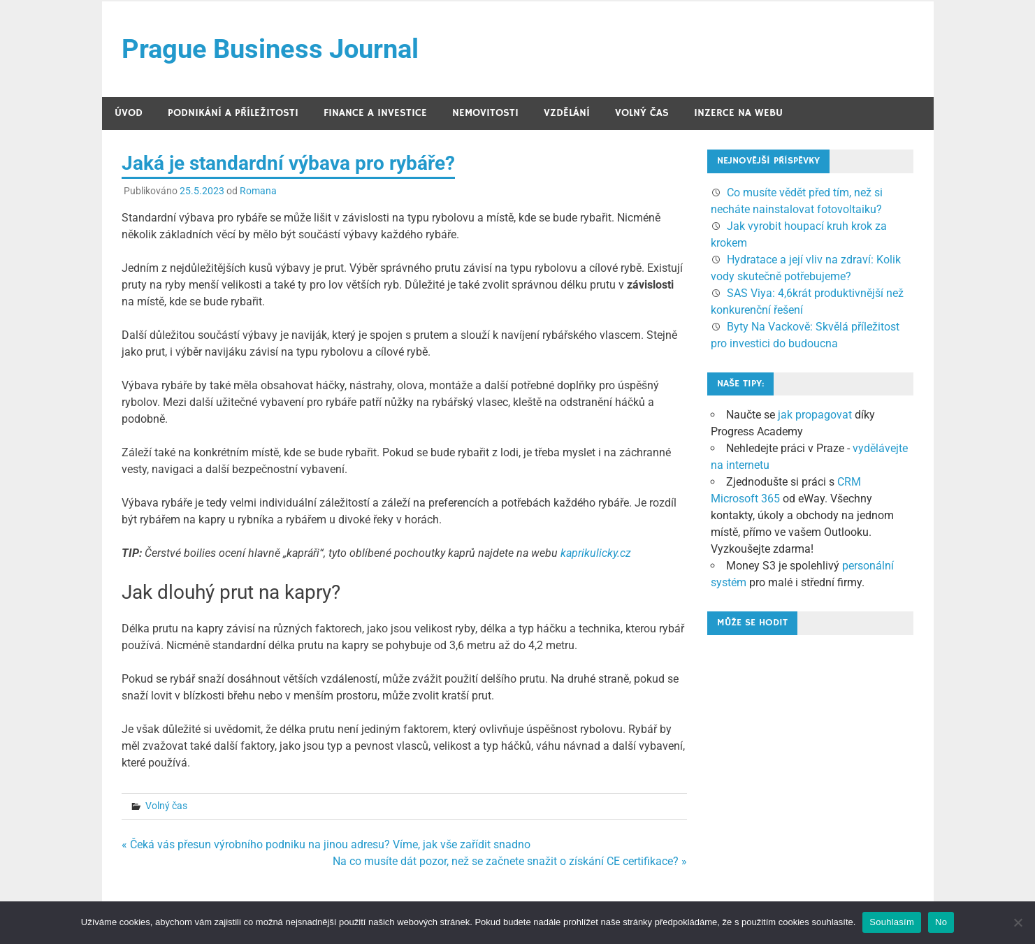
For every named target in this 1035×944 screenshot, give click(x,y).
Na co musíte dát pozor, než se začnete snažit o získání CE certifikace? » (510, 861)
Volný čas (642, 112)
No (941, 922)
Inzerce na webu (738, 112)
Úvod (129, 112)
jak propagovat (815, 414)
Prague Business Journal (270, 49)
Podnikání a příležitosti (233, 112)
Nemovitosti (485, 112)
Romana (258, 190)
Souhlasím (891, 922)
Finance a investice (375, 112)
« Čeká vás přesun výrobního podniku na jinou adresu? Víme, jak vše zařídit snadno (326, 844)
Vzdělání (567, 112)
